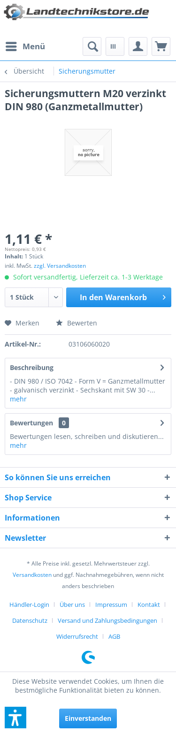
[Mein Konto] (138, 46)
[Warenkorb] (161, 46)
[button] (15, 717)
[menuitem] (25, 46)
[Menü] (25, 46)
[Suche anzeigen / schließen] (92, 46)
